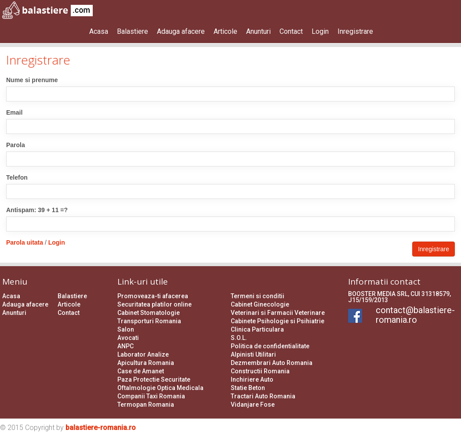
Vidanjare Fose (253, 404)
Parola (15, 144)
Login (320, 31)
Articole (225, 31)
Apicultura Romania (145, 363)
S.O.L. (239, 338)
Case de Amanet (140, 371)
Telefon (17, 177)
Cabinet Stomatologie (148, 313)
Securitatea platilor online (154, 304)
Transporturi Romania (149, 321)
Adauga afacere (181, 31)
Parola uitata (24, 242)
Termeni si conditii (257, 296)
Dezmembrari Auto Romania (271, 363)
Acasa (98, 31)
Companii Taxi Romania (151, 396)
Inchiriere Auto (252, 379)
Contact (291, 31)
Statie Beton (248, 388)
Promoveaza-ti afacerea (152, 296)
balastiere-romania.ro (100, 427)
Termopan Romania (145, 404)
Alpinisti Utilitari (253, 354)
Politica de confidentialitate (270, 346)
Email (14, 112)
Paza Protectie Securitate (153, 379)
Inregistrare (355, 31)
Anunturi (258, 31)
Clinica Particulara (257, 329)
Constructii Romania (260, 371)
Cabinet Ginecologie (260, 304)
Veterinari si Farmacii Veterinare (278, 313)
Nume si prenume (32, 79)
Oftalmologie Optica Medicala (160, 388)
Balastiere (132, 31)
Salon (125, 329)
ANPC (125, 346)
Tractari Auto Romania (263, 396)
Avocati (128, 338)
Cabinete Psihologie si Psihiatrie (277, 321)
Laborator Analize (143, 354)
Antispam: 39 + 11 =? (37, 209)
